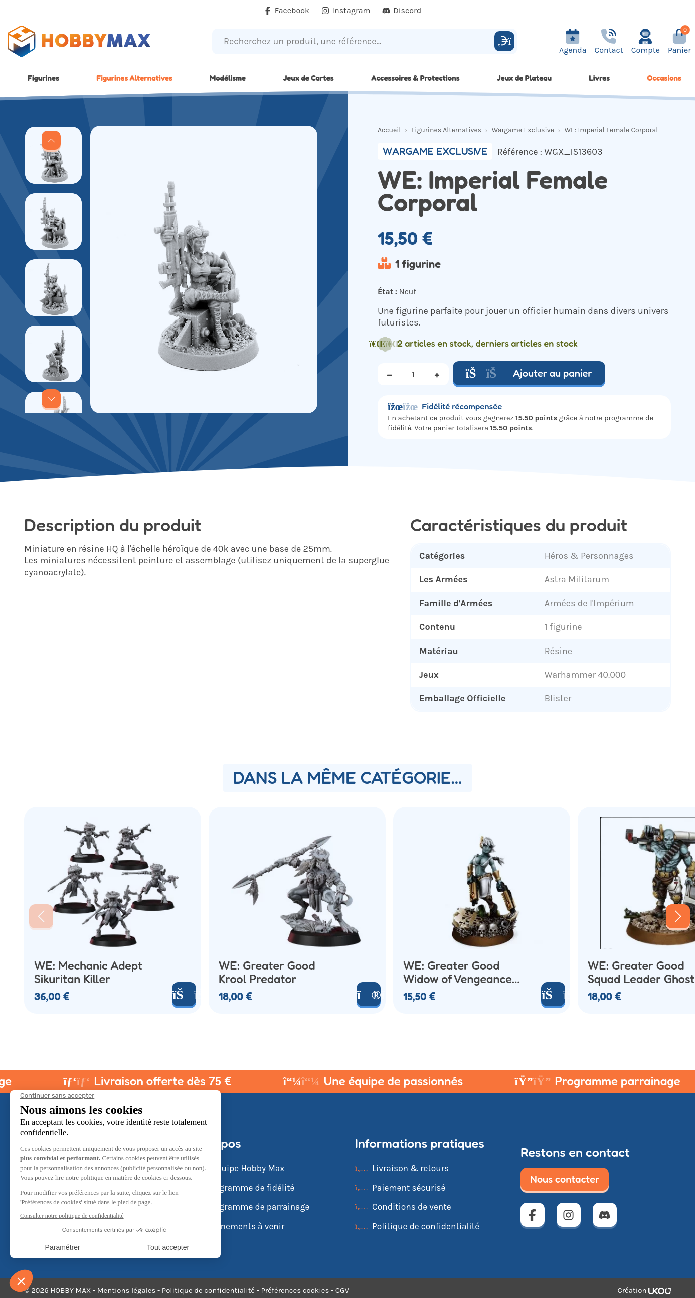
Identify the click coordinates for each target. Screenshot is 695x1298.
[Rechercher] (504, 41)
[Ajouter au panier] (184, 994)
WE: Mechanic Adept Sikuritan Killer (88, 972)
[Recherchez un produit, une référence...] (355, 41)
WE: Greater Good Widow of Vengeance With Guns (457, 972)
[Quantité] (413, 374)
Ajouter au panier (529, 373)
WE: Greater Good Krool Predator (267, 972)
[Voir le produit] (369, 994)
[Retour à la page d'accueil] (87, 41)
